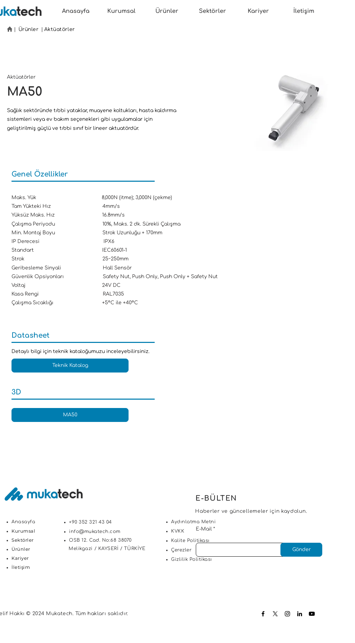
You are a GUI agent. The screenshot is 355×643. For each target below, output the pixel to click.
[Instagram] (287, 613)
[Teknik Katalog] (70, 366)
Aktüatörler (59, 29)
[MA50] (70, 415)
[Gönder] (301, 550)
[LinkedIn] (299, 613)
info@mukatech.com (95, 531)
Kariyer (20, 558)
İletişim (20, 567)
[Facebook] (263, 613)
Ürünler (28, 29)
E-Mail (204, 529)
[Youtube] (311, 613)
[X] (275, 613)
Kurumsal (23, 531)
